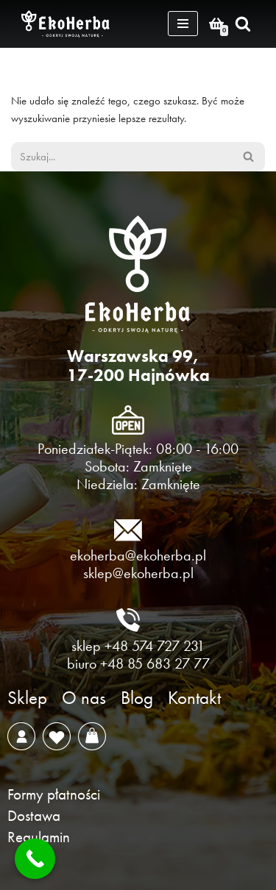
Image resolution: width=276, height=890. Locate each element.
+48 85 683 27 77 (155, 663)
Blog (137, 698)
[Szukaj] (243, 23)
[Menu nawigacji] (183, 23)
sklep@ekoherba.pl (138, 573)
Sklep (27, 698)
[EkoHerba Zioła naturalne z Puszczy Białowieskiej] (69, 24)
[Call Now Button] (35, 859)
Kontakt (194, 698)
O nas (84, 698)
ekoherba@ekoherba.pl (138, 555)
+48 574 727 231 (155, 645)
